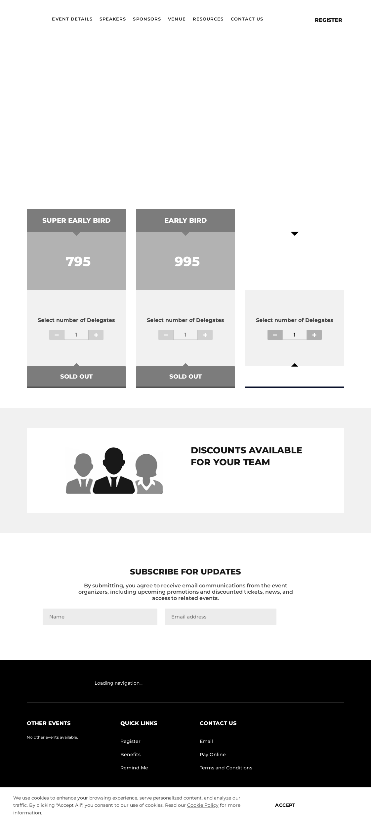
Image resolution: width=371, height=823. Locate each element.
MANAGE (334, 805)
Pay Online (213, 754)
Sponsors (147, 19)
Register (328, 20)
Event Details (72, 19)
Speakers (113, 19)
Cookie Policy (203, 805)
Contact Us (247, 19)
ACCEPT (285, 805)
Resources (208, 19)
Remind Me (134, 768)
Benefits (130, 754)
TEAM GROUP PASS (249, 488)
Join (306, 617)
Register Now (294, 373)
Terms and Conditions (226, 768)
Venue (177, 19)
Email (206, 741)
